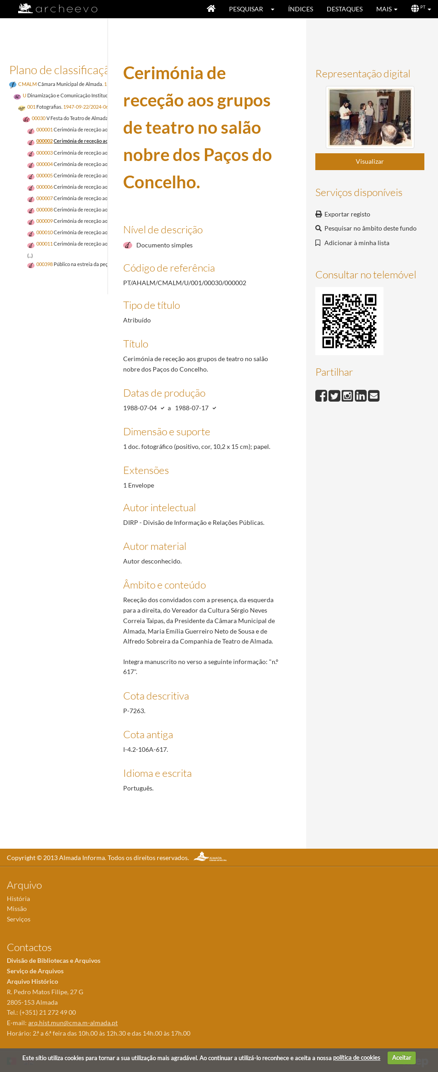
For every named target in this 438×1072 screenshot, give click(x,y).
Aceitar (401, 1057)
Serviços (18, 919)
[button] (275, 9)
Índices (300, 9)
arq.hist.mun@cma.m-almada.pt (73, 1023)
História (18, 898)
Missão (17, 908)
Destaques (345, 9)
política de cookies (356, 1057)
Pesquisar (246, 9)
